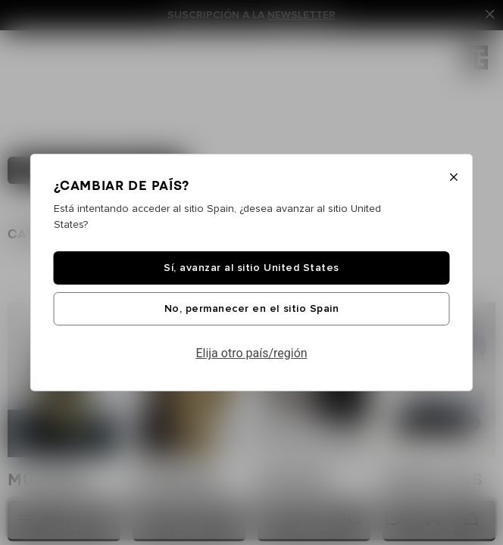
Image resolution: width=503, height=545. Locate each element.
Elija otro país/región (251, 353)
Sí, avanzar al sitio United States (251, 268)
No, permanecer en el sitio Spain (251, 309)
